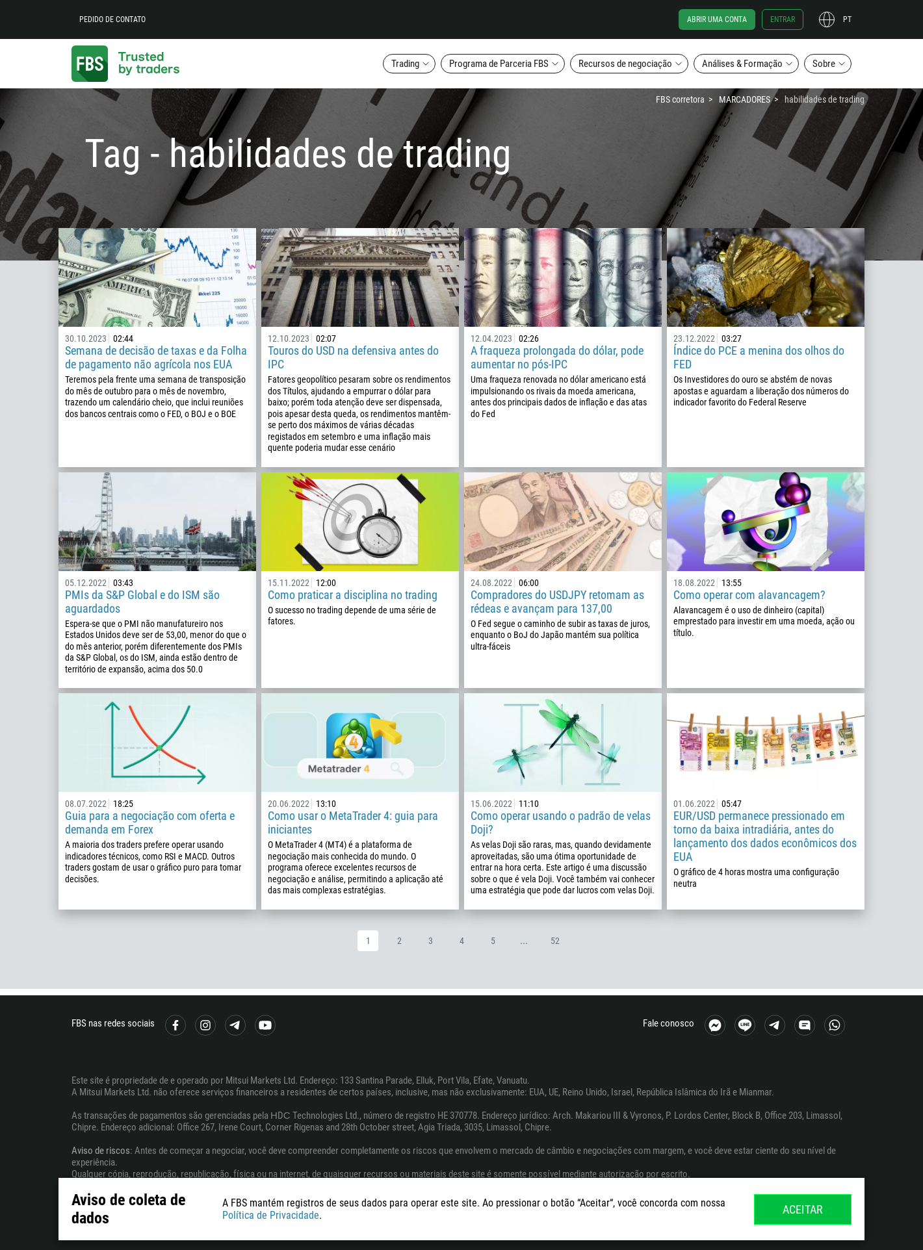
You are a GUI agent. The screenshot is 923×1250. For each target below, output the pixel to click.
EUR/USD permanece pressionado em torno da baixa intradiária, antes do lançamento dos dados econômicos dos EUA (765, 836)
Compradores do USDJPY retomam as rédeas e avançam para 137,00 (557, 601)
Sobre (823, 64)
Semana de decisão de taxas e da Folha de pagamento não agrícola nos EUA (156, 357)
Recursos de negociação (625, 64)
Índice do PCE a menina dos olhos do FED (758, 357)
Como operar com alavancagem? (749, 595)
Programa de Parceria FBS (499, 64)
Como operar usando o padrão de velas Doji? (561, 822)
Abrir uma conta (717, 19)
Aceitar (803, 1209)
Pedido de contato (112, 19)
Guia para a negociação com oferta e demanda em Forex (150, 822)
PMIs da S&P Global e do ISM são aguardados (142, 601)
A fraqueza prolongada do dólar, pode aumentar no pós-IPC (557, 357)
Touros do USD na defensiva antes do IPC (353, 357)
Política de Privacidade (270, 1215)
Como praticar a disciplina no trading (352, 595)
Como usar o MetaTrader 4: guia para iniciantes (353, 822)
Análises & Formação (742, 64)
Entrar (782, 19)
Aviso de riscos (101, 1150)
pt (847, 19)
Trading (405, 64)
